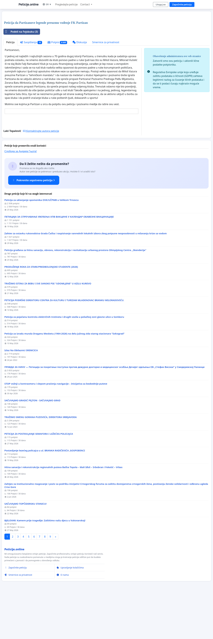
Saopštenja (31, 86)
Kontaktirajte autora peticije (41, 175)
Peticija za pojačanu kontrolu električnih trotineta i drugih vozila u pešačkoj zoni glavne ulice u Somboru (64, 361)
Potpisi (57, 86)
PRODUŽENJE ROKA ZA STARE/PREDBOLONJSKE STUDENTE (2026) (41, 310)
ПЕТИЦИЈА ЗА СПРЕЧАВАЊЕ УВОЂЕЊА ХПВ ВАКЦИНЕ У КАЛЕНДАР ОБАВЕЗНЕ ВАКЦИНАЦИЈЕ (59, 260)
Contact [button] (85, 4)
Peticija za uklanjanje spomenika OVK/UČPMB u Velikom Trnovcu (41, 244)
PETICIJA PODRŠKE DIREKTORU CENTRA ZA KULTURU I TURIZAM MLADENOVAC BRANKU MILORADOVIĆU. (64, 344)
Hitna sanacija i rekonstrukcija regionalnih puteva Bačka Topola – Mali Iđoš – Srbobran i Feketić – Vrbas (63, 511)
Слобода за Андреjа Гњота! (20, 195)
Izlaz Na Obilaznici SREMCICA (21, 394)
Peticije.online (29, 4)
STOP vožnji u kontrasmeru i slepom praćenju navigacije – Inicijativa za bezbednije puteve (55, 427)
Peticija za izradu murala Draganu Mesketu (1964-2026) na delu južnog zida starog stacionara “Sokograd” (64, 377)
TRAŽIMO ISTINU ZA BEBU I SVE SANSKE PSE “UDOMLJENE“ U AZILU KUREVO (47, 327)
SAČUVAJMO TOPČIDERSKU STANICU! (25, 547)
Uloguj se (161, 4)
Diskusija (79, 86)
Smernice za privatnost (105, 86)
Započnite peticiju (182, 4)
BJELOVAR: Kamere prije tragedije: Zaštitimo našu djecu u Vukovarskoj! (44, 564)
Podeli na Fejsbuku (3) (21, 76)
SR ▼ (47, 4)
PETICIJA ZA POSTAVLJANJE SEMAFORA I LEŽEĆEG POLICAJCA (38, 477)
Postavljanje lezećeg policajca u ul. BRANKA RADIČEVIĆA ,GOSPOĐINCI (44, 494)
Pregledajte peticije (66, 4)
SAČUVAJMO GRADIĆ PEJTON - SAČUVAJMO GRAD (32, 444)
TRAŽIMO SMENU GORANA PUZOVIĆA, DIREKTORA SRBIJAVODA (40, 461)
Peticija (10, 86)
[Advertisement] (98, 38)
